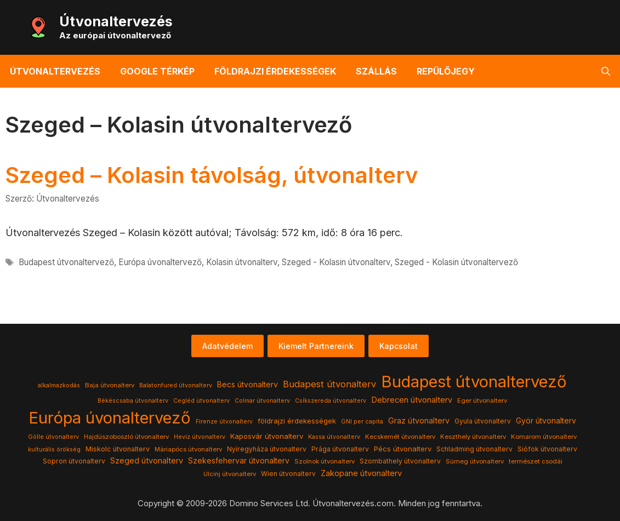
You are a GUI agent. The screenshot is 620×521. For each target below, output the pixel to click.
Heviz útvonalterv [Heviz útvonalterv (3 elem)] (199, 436)
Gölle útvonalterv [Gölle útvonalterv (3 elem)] (53, 436)
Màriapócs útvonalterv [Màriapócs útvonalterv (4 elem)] (188, 449)
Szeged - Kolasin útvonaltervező (456, 262)
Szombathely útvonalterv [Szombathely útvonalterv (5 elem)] (400, 461)
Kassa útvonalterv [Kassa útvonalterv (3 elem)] (334, 436)
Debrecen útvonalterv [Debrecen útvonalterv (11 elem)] (411, 400)
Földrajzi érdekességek (275, 71)
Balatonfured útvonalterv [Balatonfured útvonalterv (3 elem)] (175, 385)
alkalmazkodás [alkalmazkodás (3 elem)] (59, 385)
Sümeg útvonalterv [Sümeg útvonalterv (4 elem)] (475, 461)
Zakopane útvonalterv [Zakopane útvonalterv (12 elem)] (361, 473)
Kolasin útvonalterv (241, 262)
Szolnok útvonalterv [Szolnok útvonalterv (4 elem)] (324, 461)
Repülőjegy (446, 71)
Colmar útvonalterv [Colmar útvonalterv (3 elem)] (262, 400)
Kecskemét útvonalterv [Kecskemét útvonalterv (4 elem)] (400, 436)
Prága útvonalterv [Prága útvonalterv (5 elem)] (340, 449)
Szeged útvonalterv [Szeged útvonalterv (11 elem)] (146, 461)
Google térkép (157, 71)
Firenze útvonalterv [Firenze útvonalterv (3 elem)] (224, 421)
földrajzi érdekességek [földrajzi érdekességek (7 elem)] (297, 420)
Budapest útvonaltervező (66, 262)
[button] (605, 71)
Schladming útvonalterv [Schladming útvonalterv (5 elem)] (474, 449)
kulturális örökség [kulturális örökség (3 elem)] (54, 449)
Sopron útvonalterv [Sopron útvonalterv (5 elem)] (74, 461)
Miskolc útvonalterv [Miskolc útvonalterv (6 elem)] (118, 449)
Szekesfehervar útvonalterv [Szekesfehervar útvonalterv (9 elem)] (238, 460)
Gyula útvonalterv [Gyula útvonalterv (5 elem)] (482, 421)
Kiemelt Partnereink (316, 346)
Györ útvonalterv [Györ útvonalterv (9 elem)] (546, 420)
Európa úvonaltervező (160, 262)
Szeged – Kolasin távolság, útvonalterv (211, 175)
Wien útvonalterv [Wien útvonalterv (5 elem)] (288, 474)
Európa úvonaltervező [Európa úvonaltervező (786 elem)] (110, 417)
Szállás (376, 71)
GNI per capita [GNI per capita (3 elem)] (362, 421)
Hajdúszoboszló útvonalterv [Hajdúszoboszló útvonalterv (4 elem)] (126, 436)
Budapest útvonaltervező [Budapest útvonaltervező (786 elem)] (474, 381)
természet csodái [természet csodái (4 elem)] (535, 461)
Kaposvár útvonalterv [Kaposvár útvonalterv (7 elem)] (266, 436)
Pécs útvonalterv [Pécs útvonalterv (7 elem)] (402, 448)
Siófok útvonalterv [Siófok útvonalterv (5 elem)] (547, 449)
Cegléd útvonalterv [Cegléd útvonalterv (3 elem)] (201, 400)
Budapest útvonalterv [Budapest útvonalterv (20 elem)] (329, 384)
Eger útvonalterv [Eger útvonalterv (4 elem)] (482, 400)
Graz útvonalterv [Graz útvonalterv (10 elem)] (419, 420)
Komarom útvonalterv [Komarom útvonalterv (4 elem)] (544, 436)
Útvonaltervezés (116, 21)
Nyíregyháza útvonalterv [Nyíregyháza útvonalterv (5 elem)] (266, 449)
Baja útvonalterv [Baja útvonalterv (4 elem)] (109, 385)
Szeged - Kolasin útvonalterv (336, 262)
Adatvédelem (227, 346)
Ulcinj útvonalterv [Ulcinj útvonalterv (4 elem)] (229, 474)
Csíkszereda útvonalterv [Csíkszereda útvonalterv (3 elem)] (330, 400)
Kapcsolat (398, 346)
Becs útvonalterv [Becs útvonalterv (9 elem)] (247, 384)
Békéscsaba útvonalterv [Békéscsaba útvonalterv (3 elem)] (133, 400)
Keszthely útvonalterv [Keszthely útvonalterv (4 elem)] (473, 436)
